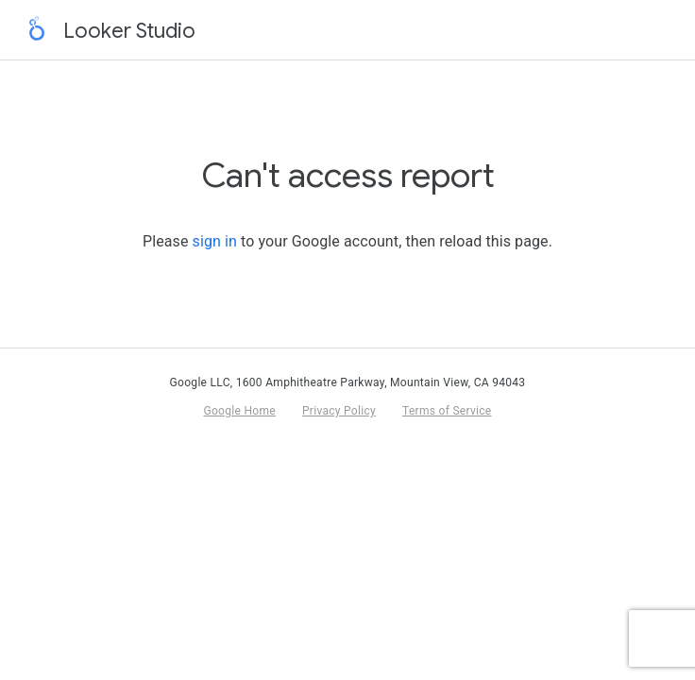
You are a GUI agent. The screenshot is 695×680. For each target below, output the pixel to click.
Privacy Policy (339, 410)
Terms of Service (447, 410)
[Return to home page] (36, 30)
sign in (215, 241)
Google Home (239, 410)
